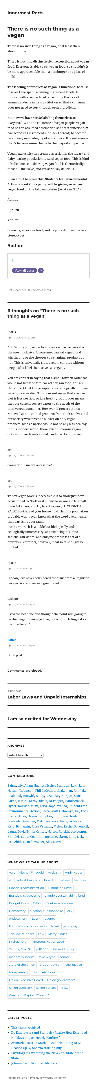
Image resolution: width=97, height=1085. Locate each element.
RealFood (14, 796)
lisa (10, 842)
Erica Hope (47, 806)
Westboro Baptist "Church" (29, 995)
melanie (51, 836)
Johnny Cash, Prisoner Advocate (34, 1063)
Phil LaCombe (45, 790)
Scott (78, 796)
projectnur (78, 831)
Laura (12, 831)
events (50, 918)
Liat (15, 261)
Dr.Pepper (56, 801)
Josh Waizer (35, 842)
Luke (22, 816)
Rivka (43, 801)
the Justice (74, 964)
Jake (83, 790)
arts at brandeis (28, 880)
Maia (63, 821)
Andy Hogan (74, 872)
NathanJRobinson (21, 790)
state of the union (22, 964)
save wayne (47, 957)
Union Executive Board (26, 980)
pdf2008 (42, 949)
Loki (74, 785)
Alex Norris (54, 842)
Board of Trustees (57, 880)
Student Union (50, 964)
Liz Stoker (61, 816)
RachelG (70, 826)
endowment (18, 918)
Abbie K (19, 842)
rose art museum (21, 957)
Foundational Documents (28, 926)
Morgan (66, 796)
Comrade (14, 821)
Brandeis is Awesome (24, 895)
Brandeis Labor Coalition (25, 836)
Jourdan (24, 806)
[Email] (41, 270)
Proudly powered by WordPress (48, 1078)
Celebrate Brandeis (59, 903)
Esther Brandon (57, 785)
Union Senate (46, 987)
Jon (76, 790)
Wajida (62, 806)
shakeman (64, 790)
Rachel (12, 816)
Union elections (44, 972)
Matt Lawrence (47, 821)
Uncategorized (42, 289)
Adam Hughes (34, 785)
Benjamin (23, 826)
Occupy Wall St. (20, 949)
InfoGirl (28, 796)
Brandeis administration (26, 888)
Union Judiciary (20, 987)
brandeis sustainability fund (64, 895)
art (11, 880)
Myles (58, 826)
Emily (40, 796)
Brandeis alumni (60, 888)
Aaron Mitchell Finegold (26, 872)
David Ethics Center (31, 831)
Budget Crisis (19, 903)
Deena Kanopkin (40, 816)
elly (20, 785)
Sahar (12, 640)
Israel (55, 926)
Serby (33, 801)
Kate (11, 826)
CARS (37, 903)
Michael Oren (18, 941)
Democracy (17, 911)
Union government (61, 980)
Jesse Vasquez (42, 826)
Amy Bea (28, 821)
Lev (81, 785)
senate (65, 957)
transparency (18, 972)
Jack (80, 836)
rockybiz (75, 821)
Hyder (12, 806)
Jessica (23, 801)
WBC (64, 987)
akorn (62, 836)
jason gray (70, 926)
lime (72, 836)
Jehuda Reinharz (21, 934)
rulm (34, 806)
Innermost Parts (25, 12)
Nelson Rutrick (58, 831)
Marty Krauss (57, 934)
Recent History (64, 949)
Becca (45, 811)
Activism (54, 872)
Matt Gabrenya (62, 811)
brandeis (80, 880)
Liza (49, 796)
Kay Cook (81, 811)
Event (36, 918)
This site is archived (25, 1027)
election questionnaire (46, 911)
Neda (74, 816)
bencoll (82, 826)
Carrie (12, 801)
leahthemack (74, 801)
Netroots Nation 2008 (49, 941)
